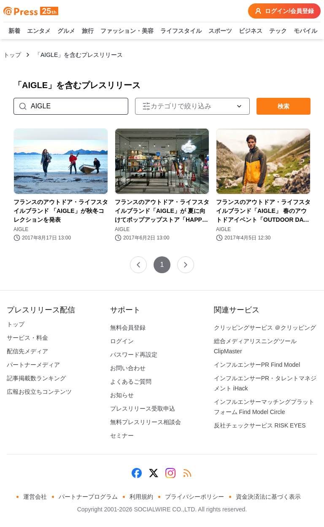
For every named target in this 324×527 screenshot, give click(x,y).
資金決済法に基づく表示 (268, 496)
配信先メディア (27, 351)
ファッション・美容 (127, 31)
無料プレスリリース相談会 (145, 422)
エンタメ (39, 31)
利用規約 (141, 496)
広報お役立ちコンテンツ (39, 391)
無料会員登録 (128, 327)
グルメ (66, 31)
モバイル (305, 31)
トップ (12, 54)
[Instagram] (170, 473)
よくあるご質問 (130, 381)
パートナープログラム (88, 496)
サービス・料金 (27, 337)
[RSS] (187, 473)
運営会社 (35, 496)
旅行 (88, 31)
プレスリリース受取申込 (142, 408)
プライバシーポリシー (194, 496)
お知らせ (122, 395)
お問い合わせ (128, 368)
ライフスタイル (181, 31)
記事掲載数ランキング (36, 378)
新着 (14, 31)
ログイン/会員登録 (284, 11)
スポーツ (220, 31)
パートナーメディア (33, 364)
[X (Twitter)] (153, 473)
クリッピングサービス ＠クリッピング (265, 327)
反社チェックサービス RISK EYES (260, 425)
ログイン (122, 341)
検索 (283, 106)
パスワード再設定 (133, 354)
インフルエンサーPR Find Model (257, 364)
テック (278, 31)
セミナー (122, 435)
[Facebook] (137, 473)
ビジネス (250, 31)
